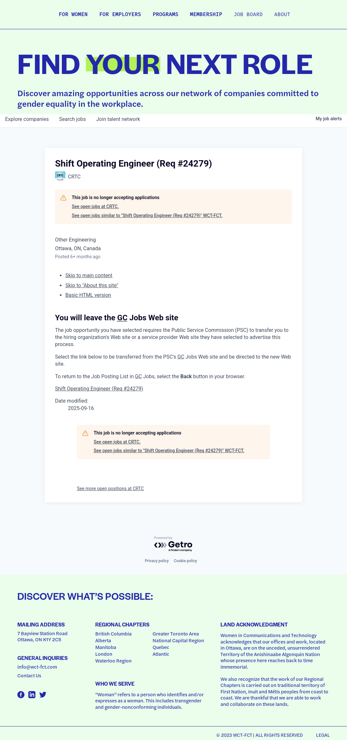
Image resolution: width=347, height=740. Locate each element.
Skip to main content (88, 275)
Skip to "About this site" (91, 285)
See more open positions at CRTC (110, 488)
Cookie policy (185, 561)
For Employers (120, 14)
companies (27, 119)
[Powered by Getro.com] (173, 544)
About (282, 14)
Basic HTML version (88, 295)
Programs (165, 14)
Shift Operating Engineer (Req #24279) (99, 389)
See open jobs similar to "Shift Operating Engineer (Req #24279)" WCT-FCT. (147, 215)
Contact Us (29, 675)
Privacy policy (157, 561)
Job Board (248, 14)
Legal (323, 735)
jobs (72, 119)
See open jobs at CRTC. (95, 206)
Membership (206, 14)
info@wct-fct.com (37, 666)
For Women (73, 14)
